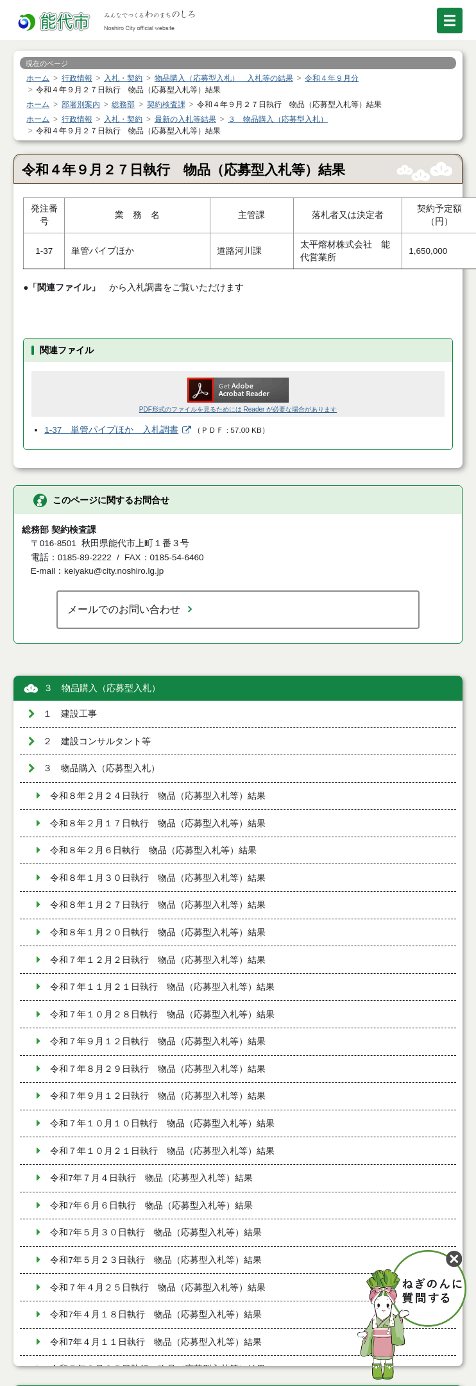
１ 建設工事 (70, 714)
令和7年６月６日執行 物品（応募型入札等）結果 (151, 1205)
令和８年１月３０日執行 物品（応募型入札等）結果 (158, 878)
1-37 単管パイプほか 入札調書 (111, 430)
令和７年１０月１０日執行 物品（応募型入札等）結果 (162, 1123)
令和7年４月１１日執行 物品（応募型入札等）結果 (156, 1342)
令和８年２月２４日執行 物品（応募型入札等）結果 (158, 796)
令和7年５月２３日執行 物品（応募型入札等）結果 (156, 1260)
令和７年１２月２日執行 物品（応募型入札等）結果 (158, 960)
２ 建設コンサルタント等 (97, 741)
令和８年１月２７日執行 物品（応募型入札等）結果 (158, 905)
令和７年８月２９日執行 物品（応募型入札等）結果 (158, 1069)
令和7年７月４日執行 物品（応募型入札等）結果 (151, 1178)
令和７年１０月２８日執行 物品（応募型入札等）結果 (162, 1014)
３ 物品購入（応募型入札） (102, 688)
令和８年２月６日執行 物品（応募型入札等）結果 (153, 850)
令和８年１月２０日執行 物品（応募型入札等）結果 (158, 932)
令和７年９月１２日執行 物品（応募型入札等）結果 (158, 1041)
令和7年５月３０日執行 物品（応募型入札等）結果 (156, 1232)
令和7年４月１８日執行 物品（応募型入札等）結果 (156, 1314)
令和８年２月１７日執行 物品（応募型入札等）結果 (158, 823)
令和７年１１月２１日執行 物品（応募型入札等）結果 (162, 987)
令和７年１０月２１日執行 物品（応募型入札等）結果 (162, 1151)
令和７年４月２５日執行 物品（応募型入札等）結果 (158, 1287)
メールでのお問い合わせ (123, 609)
